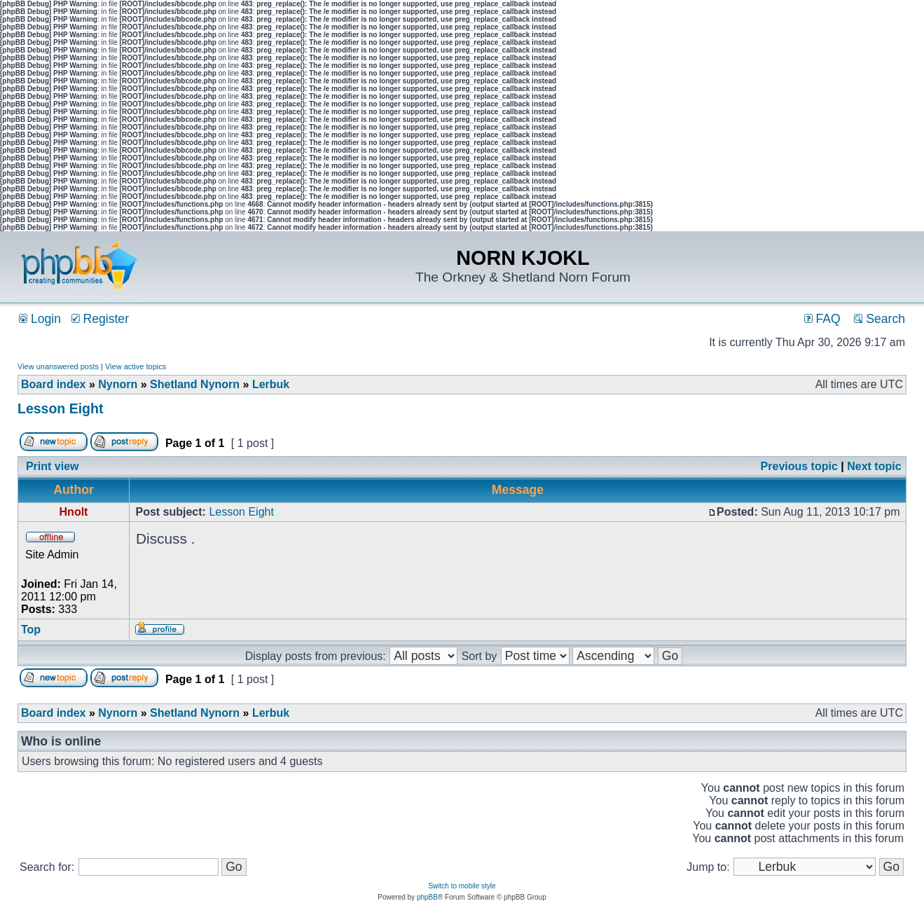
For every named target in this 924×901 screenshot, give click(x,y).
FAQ (822, 319)
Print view (52, 466)
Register (100, 319)
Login (40, 319)
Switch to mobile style (461, 886)
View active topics (135, 366)
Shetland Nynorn (195, 384)
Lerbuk (270, 384)
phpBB (427, 897)
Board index (53, 384)
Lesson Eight (60, 408)
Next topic (874, 466)
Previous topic (799, 466)
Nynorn (117, 384)
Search (879, 319)
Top (31, 629)
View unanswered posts (58, 366)
